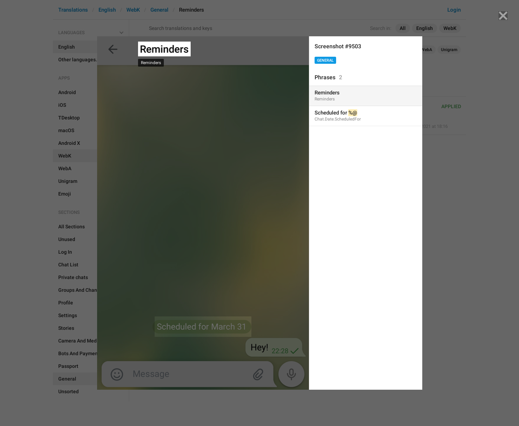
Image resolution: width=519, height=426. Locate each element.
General (325, 60)
